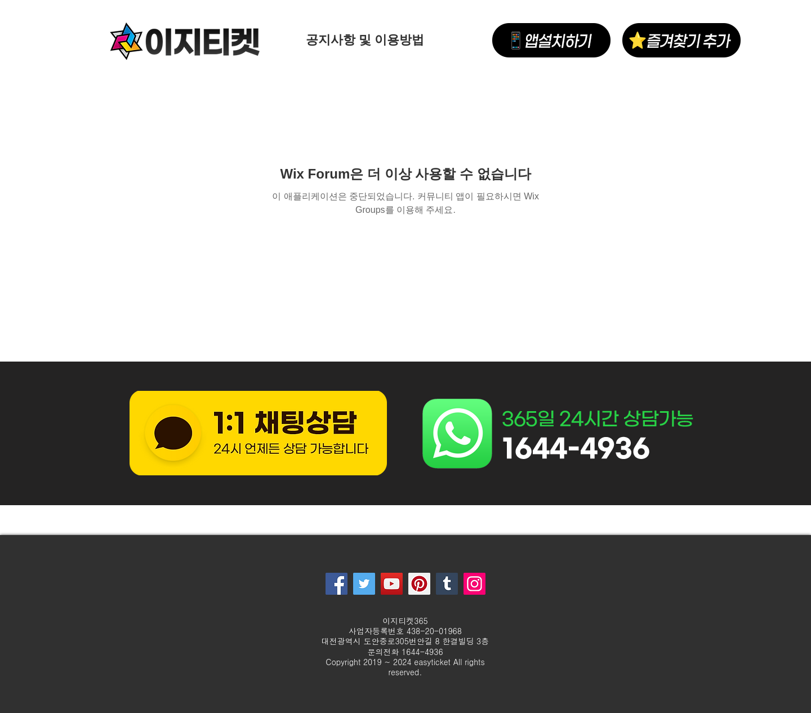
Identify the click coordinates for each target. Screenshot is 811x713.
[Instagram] (474, 584)
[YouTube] (392, 584)
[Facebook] (336, 584)
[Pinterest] (419, 584)
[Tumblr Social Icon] (447, 584)
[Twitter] (364, 584)
